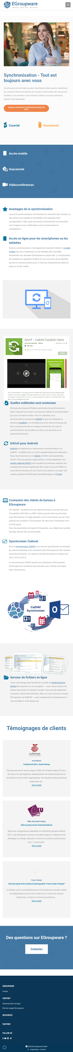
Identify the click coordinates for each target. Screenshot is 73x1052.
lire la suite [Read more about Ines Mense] (36, 785)
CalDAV (38, 419)
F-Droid (59, 474)
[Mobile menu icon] (67, 4)
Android (13, 448)
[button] (4, 1047)
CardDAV (23, 423)
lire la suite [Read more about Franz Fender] (36, 901)
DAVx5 (37, 456)
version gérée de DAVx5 (20, 463)
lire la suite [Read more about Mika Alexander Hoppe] (36, 846)
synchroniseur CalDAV (25, 546)
